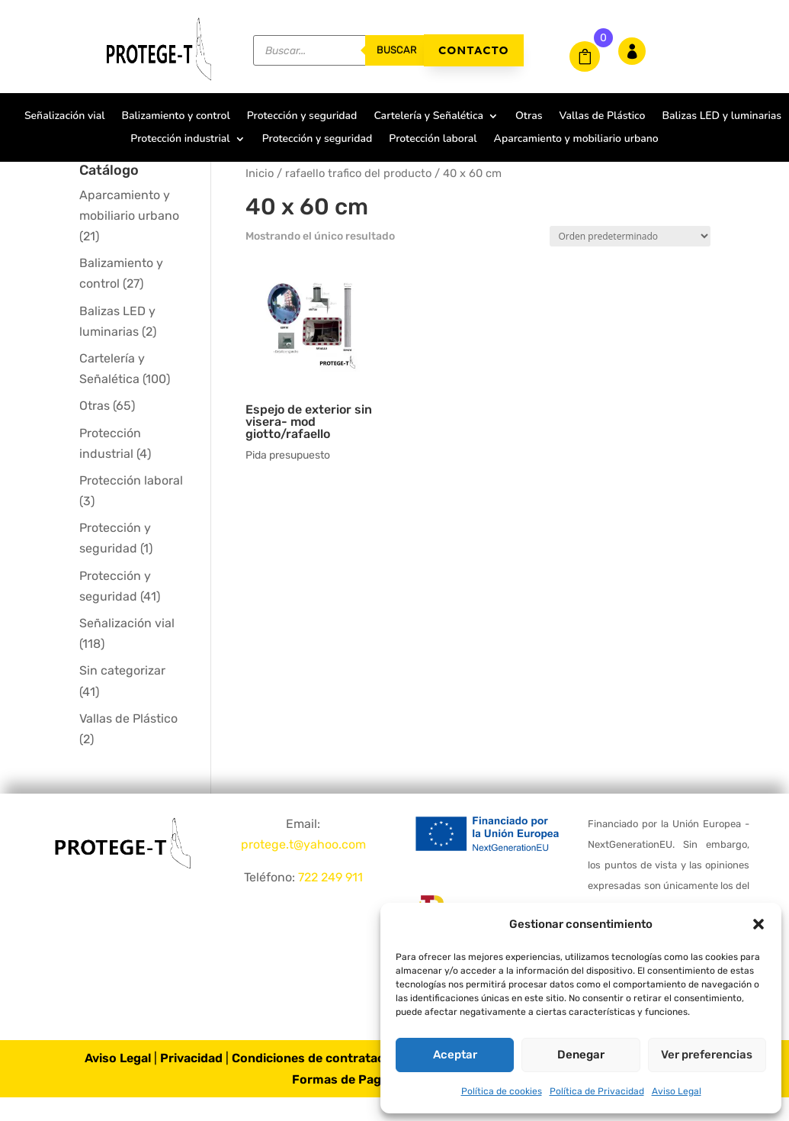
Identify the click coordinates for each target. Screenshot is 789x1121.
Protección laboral (432, 140)
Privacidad (191, 1082)
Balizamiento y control (175, 117)
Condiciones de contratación (317, 1082)
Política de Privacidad (597, 1091)
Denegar (581, 1054)
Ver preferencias (706, 1054)
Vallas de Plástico (602, 117)
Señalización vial (64, 117)
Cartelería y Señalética (428, 117)
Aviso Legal (676, 1091)
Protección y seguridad (302, 117)
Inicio (259, 197)
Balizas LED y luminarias (721, 117)
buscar (397, 50)
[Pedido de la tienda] (630, 260)
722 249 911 (330, 901)
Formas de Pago (340, 1103)
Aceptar (455, 1054)
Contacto (473, 50)
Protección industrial (179, 140)
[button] (758, 924)
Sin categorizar (122, 695)
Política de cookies (501, 1091)
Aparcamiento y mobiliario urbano (576, 140)
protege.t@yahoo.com (303, 868)
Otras (528, 117)
